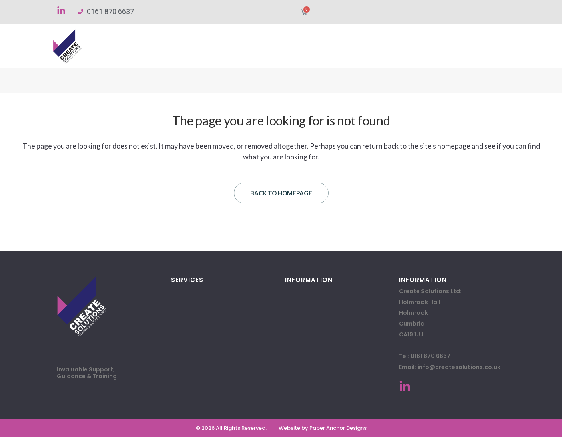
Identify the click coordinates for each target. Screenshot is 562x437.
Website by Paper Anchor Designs (323, 428)
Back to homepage (281, 193)
